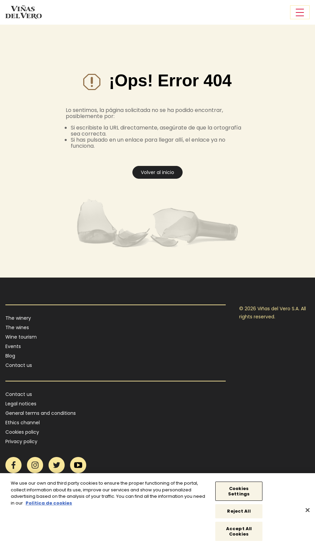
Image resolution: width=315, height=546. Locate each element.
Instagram (35, 465)
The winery (18, 318)
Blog (10, 355)
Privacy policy (21, 441)
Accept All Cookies (239, 533)
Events (13, 346)
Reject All (238, 513)
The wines (17, 327)
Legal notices (20, 403)
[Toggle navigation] (300, 12)
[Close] (307, 512)
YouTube (78, 465)
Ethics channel (22, 422)
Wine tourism (21, 337)
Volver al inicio (157, 172)
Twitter (57, 465)
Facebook (13, 465)
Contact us (18, 365)
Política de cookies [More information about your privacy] (49, 505)
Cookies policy (22, 432)
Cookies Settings (239, 493)
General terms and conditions (40, 413)
